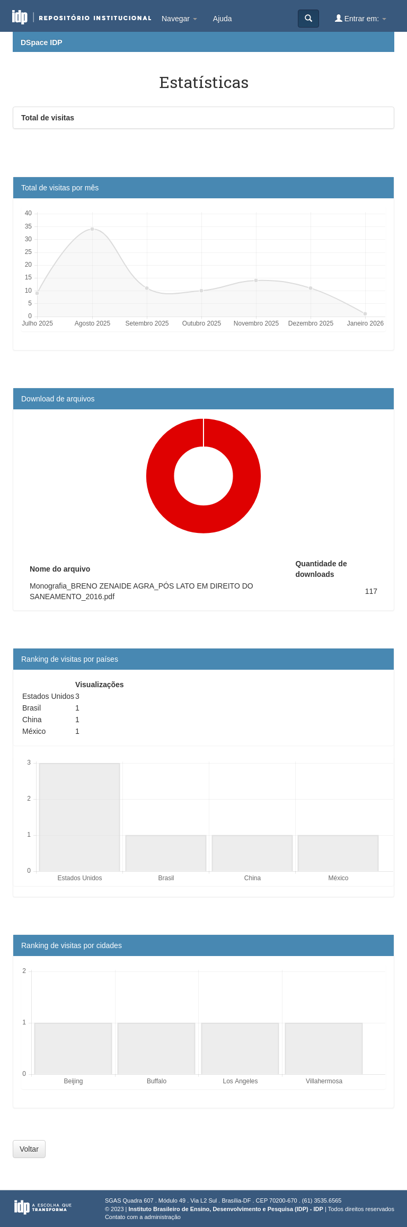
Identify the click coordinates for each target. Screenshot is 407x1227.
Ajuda (222, 18)
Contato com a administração (143, 1217)
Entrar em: (360, 18)
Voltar (29, 1149)
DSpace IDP (42, 42)
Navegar (179, 18)
